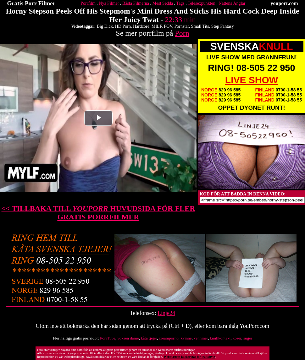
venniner (201, 338)
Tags (180, 3)
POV (168, 26)
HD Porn (123, 26)
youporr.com (284, 3)
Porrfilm (87, 3)
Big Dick (105, 26)
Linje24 (166, 313)
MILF (157, 26)
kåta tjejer (149, 338)
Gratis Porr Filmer (31, 3)
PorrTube (107, 338)
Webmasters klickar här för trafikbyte (189, 356)
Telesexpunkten (201, 3)
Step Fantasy (222, 26)
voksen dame (128, 338)
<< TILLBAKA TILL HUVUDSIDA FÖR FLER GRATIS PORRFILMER (98, 212)
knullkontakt (220, 338)
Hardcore (141, 26)
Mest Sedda (162, 3)
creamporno (169, 338)
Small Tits (200, 26)
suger (247, 338)
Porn (182, 33)
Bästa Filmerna (135, 3)
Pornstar (182, 26)
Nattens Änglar (232, 3)
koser (237, 338)
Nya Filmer (109, 3)
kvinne (185, 338)
